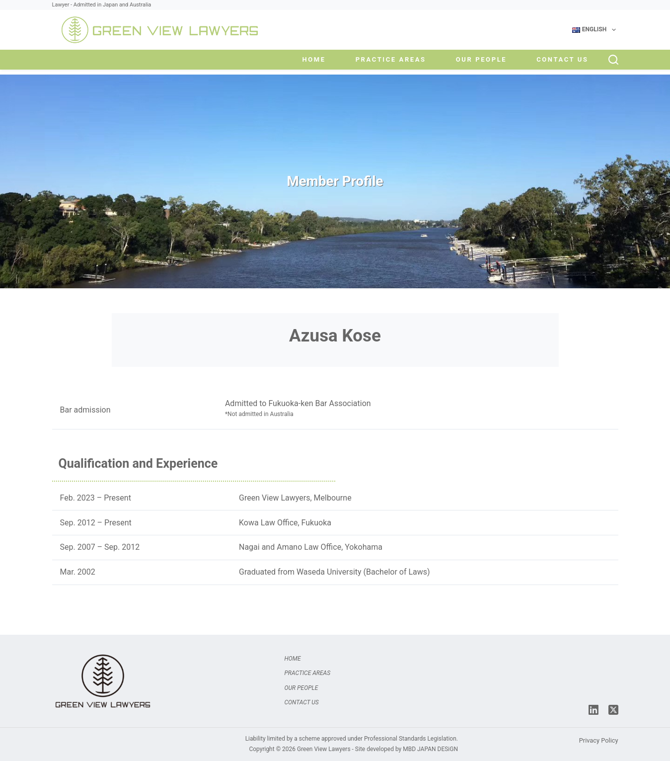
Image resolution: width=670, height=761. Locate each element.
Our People (481, 59)
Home (313, 59)
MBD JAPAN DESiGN (430, 749)
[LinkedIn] (593, 710)
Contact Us (562, 59)
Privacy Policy (598, 740)
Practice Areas (391, 59)
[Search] (613, 60)
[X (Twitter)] (613, 710)
